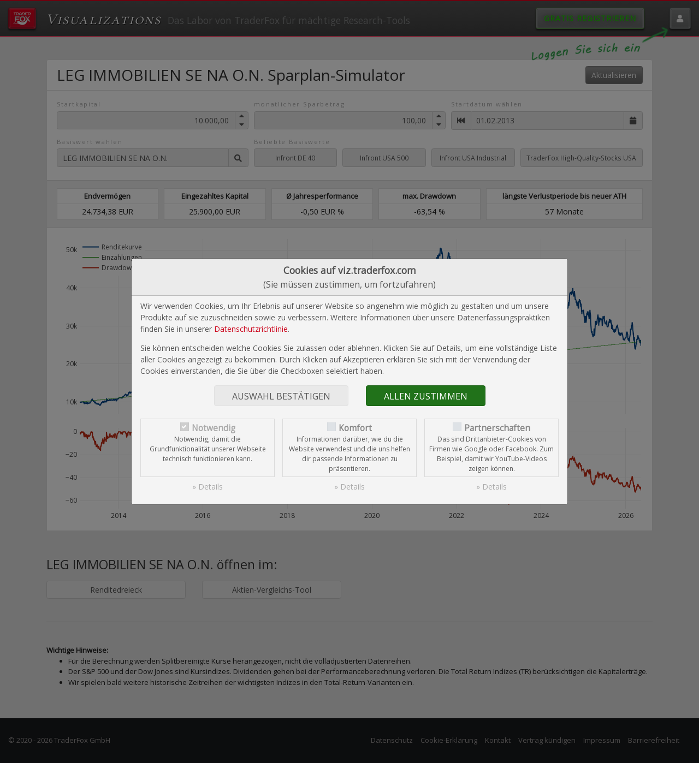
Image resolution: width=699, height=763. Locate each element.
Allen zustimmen (425, 396)
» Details (207, 486)
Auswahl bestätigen (281, 396)
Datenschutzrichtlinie (251, 329)
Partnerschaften (497, 428)
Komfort (355, 428)
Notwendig (213, 428)
